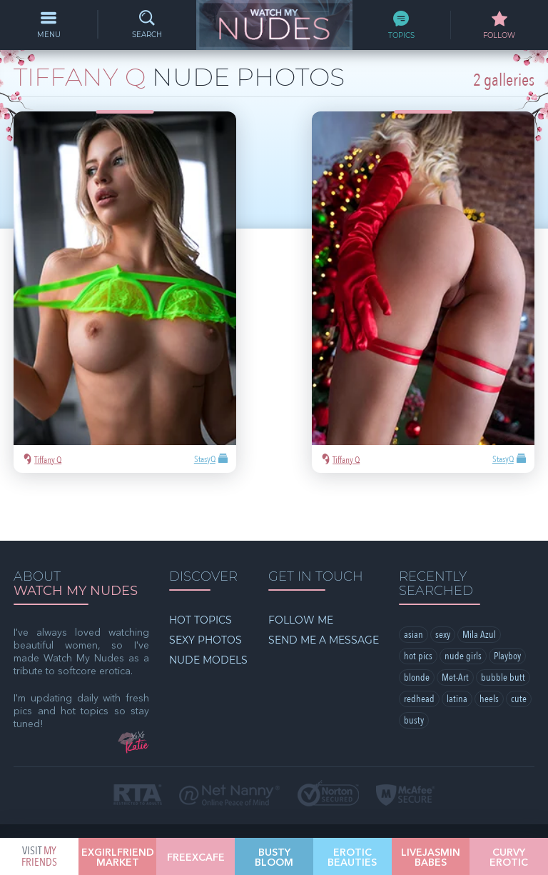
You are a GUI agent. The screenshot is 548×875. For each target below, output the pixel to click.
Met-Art (455, 594)
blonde (417, 594)
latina (457, 615)
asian (413, 551)
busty (414, 637)
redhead (419, 615)
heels (489, 615)
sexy (442, 551)
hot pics (418, 572)
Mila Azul (479, 551)
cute (519, 615)
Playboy (507, 572)
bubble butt (503, 594)
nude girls (463, 572)
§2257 (373, 767)
